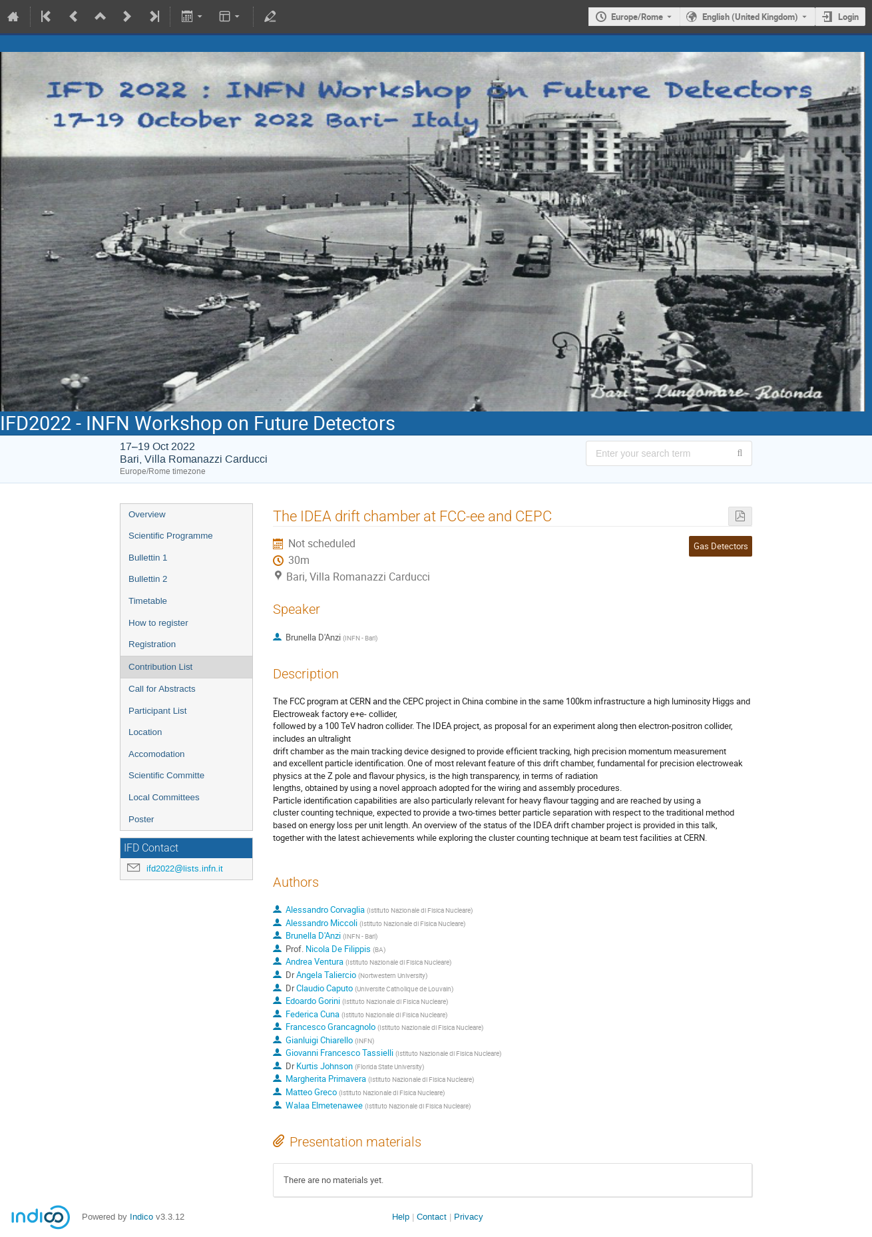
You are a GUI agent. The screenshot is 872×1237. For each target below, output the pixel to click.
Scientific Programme (170, 536)
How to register (158, 623)
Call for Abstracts (162, 689)
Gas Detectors (721, 546)
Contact (432, 1216)
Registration (152, 644)
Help (400, 1216)
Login (848, 17)
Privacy (468, 1216)
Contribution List (160, 667)
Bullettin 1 (148, 558)
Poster (141, 819)
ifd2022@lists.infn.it (184, 868)
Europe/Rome (637, 17)
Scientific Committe (166, 775)
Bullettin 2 (148, 579)
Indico (141, 1216)
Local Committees (164, 797)
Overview (147, 514)
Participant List (157, 711)
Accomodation (156, 754)
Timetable (147, 601)
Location (145, 732)
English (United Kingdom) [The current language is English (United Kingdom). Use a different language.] (750, 17)
